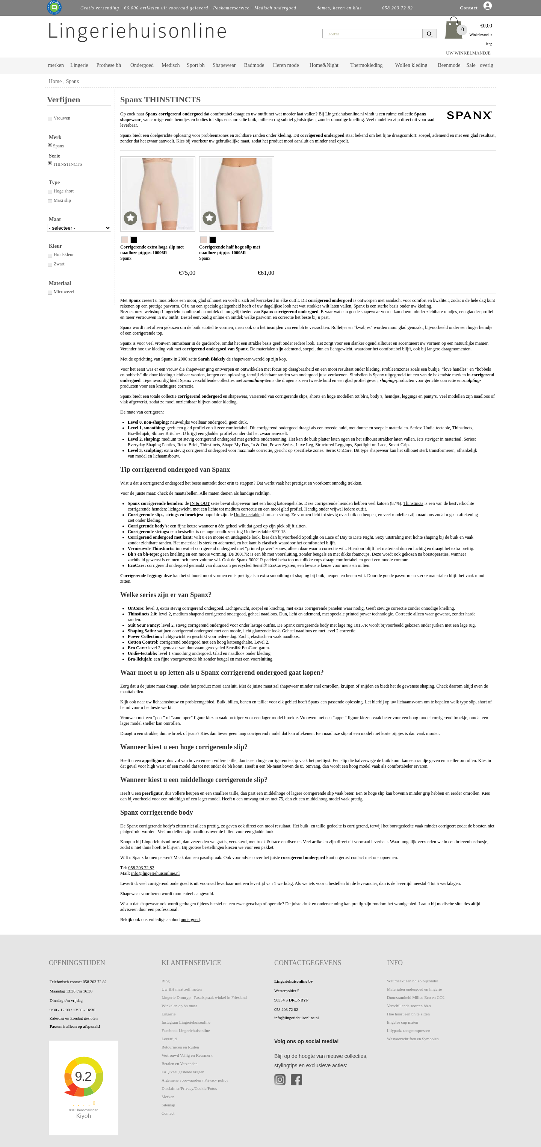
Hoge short (60, 191)
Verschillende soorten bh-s (409, 1005)
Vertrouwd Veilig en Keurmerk (187, 1055)
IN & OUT (200, 503)
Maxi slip (59, 200)
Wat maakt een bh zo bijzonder (412, 981)
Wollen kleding (411, 65)
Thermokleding (366, 65)
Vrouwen (58, 118)
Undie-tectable (247, 514)
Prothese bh (109, 65)
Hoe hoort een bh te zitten (408, 1014)
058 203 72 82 (141, 867)
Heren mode (286, 65)
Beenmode (449, 65)
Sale (471, 65)
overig (486, 65)
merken (56, 65)
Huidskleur (60, 254)
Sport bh (196, 65)
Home (55, 81)
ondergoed (190, 919)
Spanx (72, 81)
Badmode (254, 65)
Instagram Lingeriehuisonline (186, 1022)
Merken (168, 1096)
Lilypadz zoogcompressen (408, 1030)
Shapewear (224, 65)
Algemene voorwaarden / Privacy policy (195, 1080)
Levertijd (169, 1038)
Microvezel (60, 291)
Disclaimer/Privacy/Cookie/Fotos (189, 1088)
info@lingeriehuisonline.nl (155, 873)
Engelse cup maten (402, 1022)
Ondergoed (142, 65)
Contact (168, 1113)
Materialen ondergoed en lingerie (414, 989)
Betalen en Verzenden (180, 1063)
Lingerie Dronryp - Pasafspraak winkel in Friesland (204, 997)
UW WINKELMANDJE (468, 53)
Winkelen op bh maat (179, 1005)
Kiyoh (83, 1116)
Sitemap (168, 1105)
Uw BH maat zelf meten (182, 989)
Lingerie (79, 65)
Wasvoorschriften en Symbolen (413, 1038)
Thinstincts (462, 427)
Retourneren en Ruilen (180, 1047)
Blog (165, 981)
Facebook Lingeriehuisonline (186, 1030)
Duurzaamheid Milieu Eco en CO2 (415, 997)
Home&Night (324, 65)
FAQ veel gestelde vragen (183, 1072)
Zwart (56, 264)
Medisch (171, 65)
